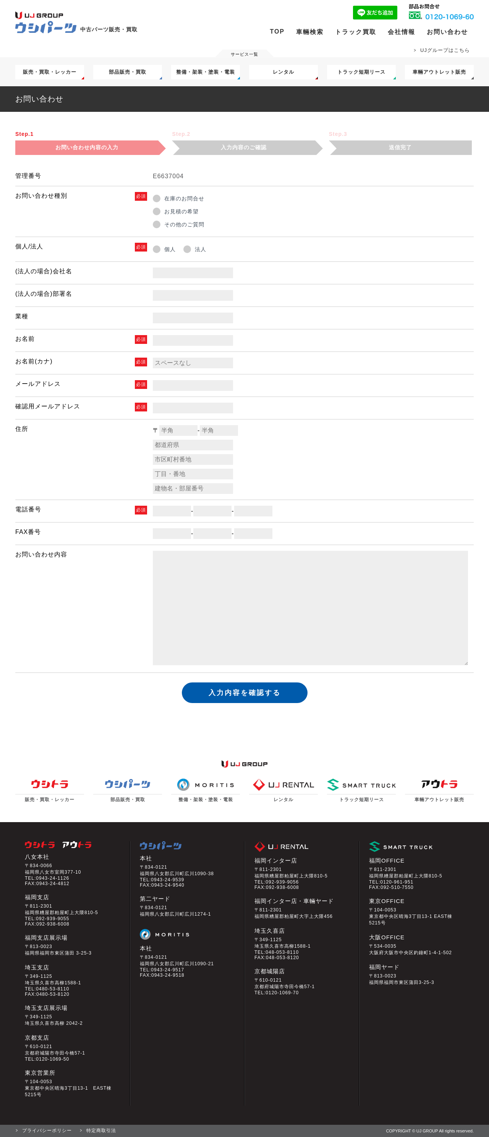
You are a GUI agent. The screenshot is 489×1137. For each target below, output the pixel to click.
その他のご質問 (184, 224)
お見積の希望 (181, 211)
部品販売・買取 (127, 72)
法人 (200, 249)
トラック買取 (355, 32)
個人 (170, 249)
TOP (277, 31)
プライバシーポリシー (47, 1130)
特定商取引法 (101, 1130)
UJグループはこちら (445, 50)
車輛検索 (310, 32)
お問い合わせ (447, 32)
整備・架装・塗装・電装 (205, 72)
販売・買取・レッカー (49, 72)
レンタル (283, 72)
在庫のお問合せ (184, 198)
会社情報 (401, 32)
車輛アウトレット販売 (439, 72)
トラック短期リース (361, 72)
